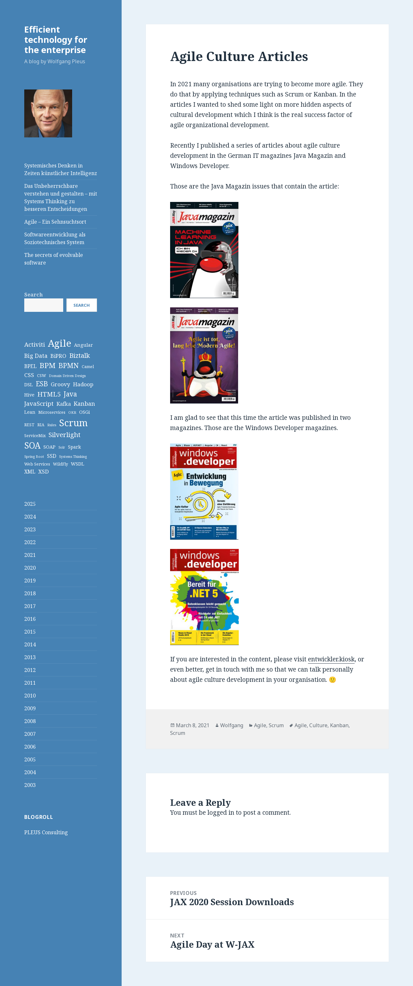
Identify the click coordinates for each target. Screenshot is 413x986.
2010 (30, 695)
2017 (30, 606)
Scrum (276, 725)
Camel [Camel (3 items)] (88, 366)
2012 (30, 670)
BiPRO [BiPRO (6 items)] (58, 355)
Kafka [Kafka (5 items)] (63, 403)
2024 (30, 516)
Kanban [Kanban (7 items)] (84, 403)
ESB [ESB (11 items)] (42, 383)
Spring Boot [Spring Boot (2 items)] (34, 456)
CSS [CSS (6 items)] (29, 375)
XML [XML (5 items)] (29, 471)
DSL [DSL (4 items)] (28, 384)
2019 (30, 580)
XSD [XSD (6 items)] (43, 471)
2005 (30, 759)
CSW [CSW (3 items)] (41, 375)
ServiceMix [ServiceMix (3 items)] (35, 435)
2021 (30, 554)
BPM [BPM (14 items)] (48, 365)
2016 (30, 618)
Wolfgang (231, 725)
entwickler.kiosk (331, 659)
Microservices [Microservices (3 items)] (51, 412)
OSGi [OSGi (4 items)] (84, 412)
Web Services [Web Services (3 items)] (37, 464)
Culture (318, 725)
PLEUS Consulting (46, 832)
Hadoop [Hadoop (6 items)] (83, 384)
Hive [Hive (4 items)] (29, 395)
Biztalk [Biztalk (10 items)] (79, 355)
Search (33, 294)
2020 (30, 567)
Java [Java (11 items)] (70, 393)
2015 (30, 631)
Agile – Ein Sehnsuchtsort (55, 221)
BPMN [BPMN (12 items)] (68, 365)
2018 (30, 593)
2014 (30, 644)
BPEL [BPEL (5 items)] (30, 366)
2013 (30, 657)
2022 (30, 542)
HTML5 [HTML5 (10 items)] (49, 393)
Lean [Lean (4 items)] (29, 412)
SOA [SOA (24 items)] (32, 445)
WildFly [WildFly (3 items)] (60, 464)
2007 (30, 733)
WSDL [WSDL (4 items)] (77, 464)
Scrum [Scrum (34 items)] (73, 422)
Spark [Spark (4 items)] (74, 447)
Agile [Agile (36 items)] (59, 343)
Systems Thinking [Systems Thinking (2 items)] (73, 456)
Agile (260, 725)
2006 (30, 746)
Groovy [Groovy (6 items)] (60, 384)
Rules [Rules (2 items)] (51, 425)
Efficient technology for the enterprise (55, 39)
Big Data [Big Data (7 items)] (36, 355)
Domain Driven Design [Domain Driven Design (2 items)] (67, 376)
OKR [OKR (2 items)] (72, 412)
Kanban (339, 725)
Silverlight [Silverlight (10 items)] (64, 434)
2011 (30, 682)
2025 (30, 503)
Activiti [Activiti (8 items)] (34, 344)
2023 (30, 529)
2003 (30, 785)
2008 (30, 721)
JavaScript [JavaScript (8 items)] (39, 403)
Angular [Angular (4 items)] (83, 345)
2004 (30, 772)
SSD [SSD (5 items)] (51, 455)
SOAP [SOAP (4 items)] (49, 447)
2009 (30, 708)
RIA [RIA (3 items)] (40, 425)
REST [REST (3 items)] (29, 425)
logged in (220, 812)
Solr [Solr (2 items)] (61, 447)
